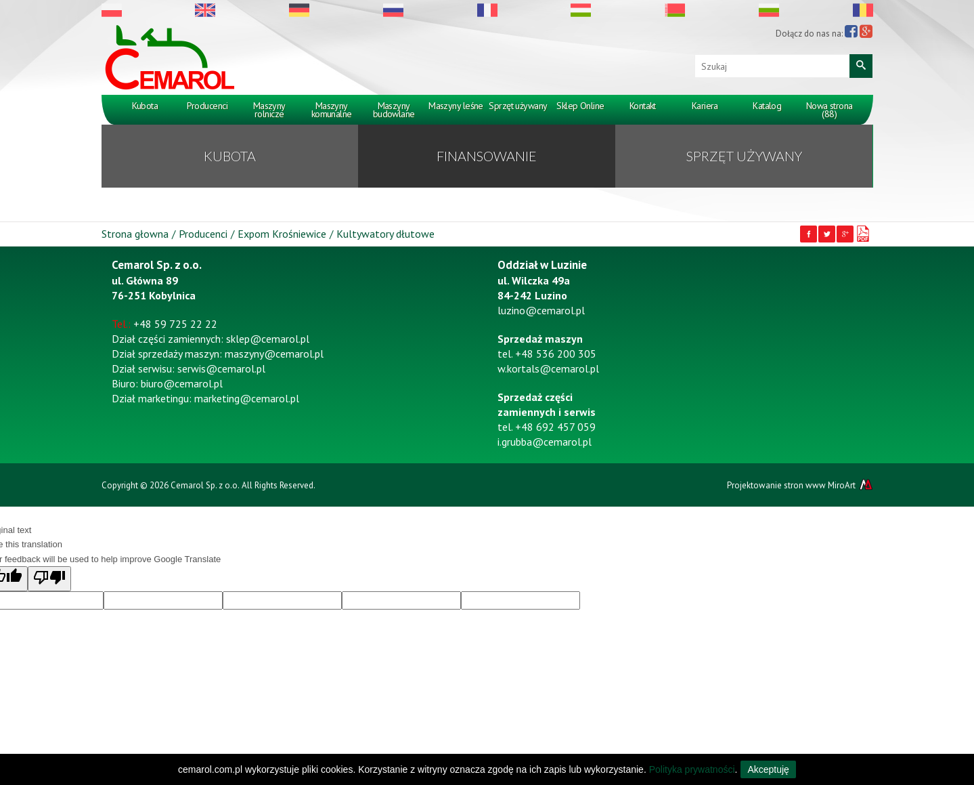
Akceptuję (768, 769)
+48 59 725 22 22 (175, 324)
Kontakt (642, 106)
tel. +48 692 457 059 (546, 426)
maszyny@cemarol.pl (274, 353)
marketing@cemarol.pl (246, 398)
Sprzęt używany (518, 106)
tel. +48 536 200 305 (546, 353)
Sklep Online (580, 106)
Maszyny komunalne (331, 110)
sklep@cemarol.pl (267, 338)
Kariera (705, 106)
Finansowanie (487, 156)
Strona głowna (135, 233)
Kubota (145, 106)
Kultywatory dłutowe (385, 233)
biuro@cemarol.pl (182, 383)
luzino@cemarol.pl (541, 310)
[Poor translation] (49, 578)
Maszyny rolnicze (269, 110)
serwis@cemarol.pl (221, 368)
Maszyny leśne (455, 106)
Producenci (207, 106)
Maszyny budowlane (394, 110)
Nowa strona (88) (829, 110)
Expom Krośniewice (282, 233)
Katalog (767, 106)
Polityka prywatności (692, 769)
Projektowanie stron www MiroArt (800, 485)
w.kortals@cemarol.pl (548, 368)
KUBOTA (230, 156)
